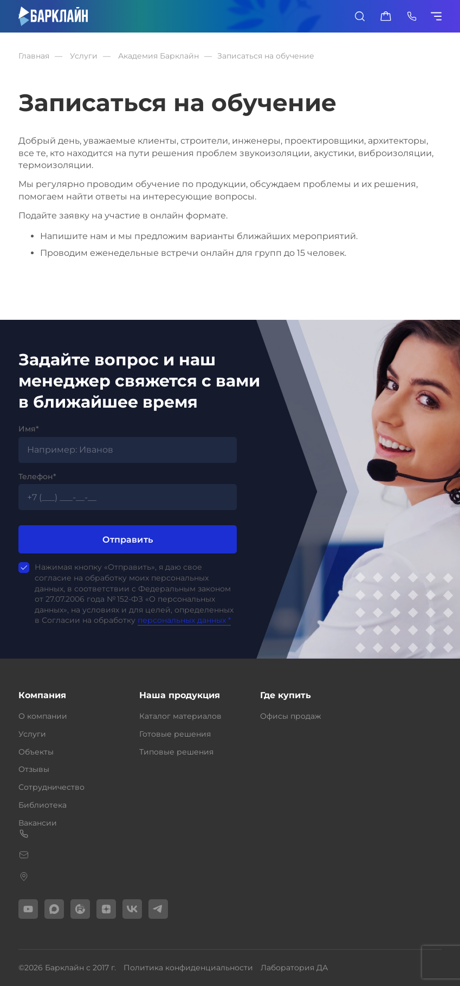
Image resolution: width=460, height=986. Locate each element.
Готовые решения (175, 734)
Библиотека (42, 805)
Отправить (127, 539)
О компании (42, 716)
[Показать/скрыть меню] (437, 16)
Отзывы (33, 769)
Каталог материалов (180, 716)
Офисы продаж (290, 716)
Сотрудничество (51, 787)
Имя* (28, 429)
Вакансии (37, 823)
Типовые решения (176, 752)
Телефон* (37, 476)
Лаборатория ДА (294, 967)
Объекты (36, 752)
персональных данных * (184, 620)
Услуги (32, 734)
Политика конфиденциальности (188, 967)
